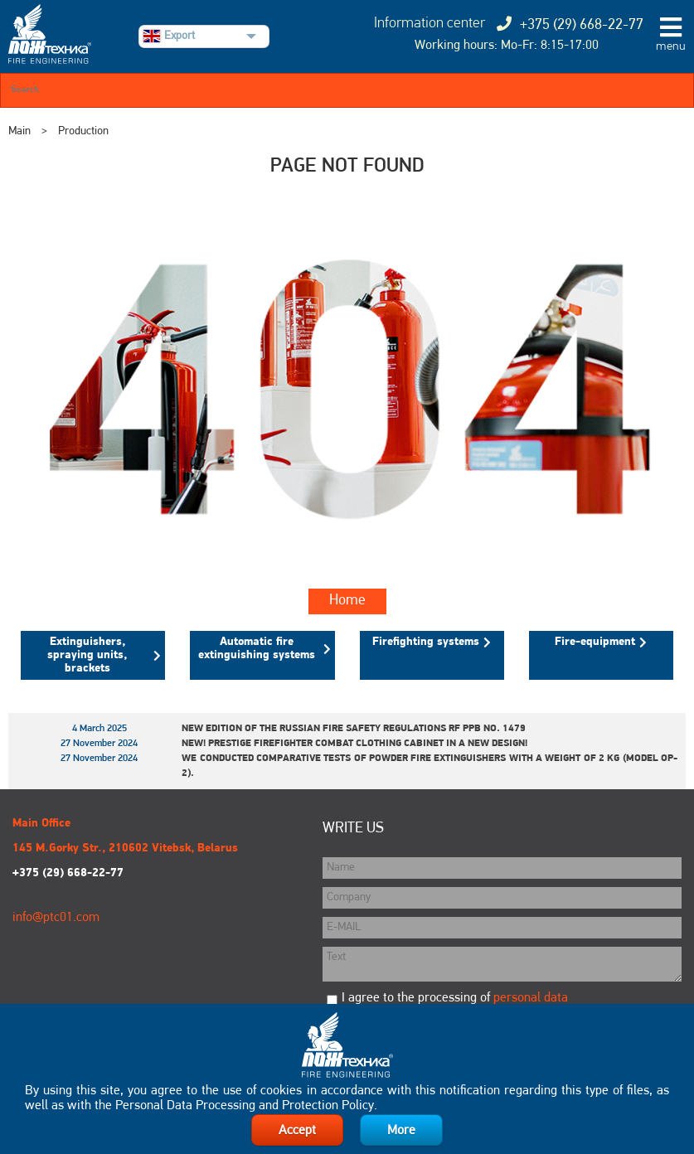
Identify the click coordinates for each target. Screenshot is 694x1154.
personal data (530, 998)
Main (19, 131)
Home (347, 601)
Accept (297, 1130)
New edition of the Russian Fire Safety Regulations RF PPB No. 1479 (354, 729)
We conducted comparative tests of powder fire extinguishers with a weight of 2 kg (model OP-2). (429, 766)
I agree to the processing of (455, 998)
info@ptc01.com (55, 917)
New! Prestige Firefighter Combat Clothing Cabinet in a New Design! (354, 744)
